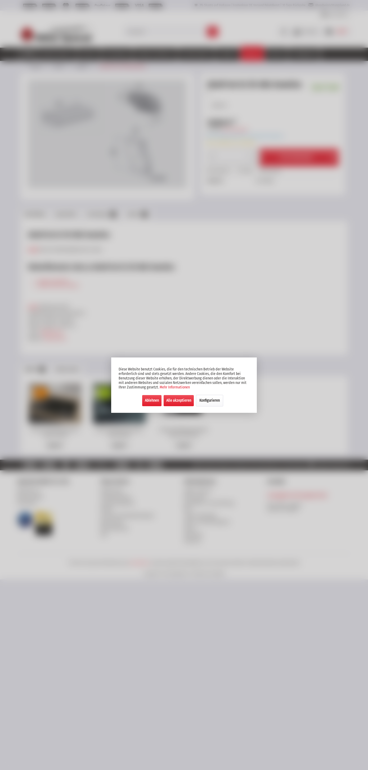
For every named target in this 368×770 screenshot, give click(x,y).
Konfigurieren (209, 400)
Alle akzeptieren (178, 400)
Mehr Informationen (175, 387)
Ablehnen (152, 400)
